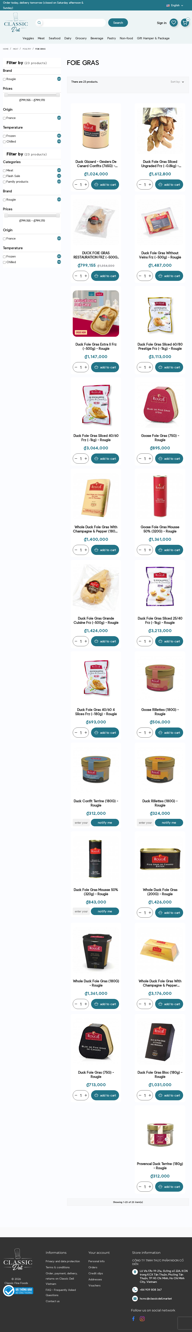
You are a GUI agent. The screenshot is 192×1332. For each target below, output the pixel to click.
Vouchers (94, 1285)
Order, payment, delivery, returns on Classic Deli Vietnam (61, 1278)
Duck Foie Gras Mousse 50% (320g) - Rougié (96, 892)
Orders (92, 1267)
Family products (17, 181)
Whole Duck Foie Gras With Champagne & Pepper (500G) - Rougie (160, 983)
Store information (146, 1253)
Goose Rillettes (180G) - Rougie (160, 712)
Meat (41, 38)
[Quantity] (81, 184)
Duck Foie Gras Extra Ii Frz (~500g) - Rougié (96, 346)
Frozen (11, 136)
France (11, 118)
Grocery (81, 38)
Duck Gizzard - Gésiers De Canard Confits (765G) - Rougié (96, 163)
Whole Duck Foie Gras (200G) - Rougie (160, 892)
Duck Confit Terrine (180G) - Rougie (96, 803)
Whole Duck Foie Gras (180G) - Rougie (96, 983)
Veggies (28, 38)
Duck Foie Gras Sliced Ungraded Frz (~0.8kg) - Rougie (160, 163)
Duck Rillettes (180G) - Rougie (159, 803)
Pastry (111, 38)
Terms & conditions (58, 1267)
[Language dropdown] (175, 5)
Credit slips (95, 1273)
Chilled (11, 141)
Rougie (11, 79)
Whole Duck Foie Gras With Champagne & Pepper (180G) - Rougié (96, 529)
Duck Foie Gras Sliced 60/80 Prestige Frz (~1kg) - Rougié (160, 346)
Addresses (95, 1279)
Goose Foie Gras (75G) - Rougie (160, 438)
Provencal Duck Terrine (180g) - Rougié (160, 1166)
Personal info (96, 1261)
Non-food (126, 38)
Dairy (67, 38)
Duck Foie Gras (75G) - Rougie (96, 1074)
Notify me (105, 822)
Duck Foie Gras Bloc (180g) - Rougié (160, 1074)
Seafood (54, 38)
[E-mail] (81, 822)
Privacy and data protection (63, 1261)
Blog (164, 6)
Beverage (97, 38)
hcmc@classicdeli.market (156, 1298)
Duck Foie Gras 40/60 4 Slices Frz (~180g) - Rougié (96, 712)
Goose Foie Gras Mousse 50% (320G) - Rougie (160, 529)
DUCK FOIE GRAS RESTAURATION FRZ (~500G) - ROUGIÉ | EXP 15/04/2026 (96, 255)
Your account (99, 1253)
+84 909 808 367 (151, 1289)
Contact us (53, 1301)
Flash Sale (13, 176)
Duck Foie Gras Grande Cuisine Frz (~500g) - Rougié (96, 620)
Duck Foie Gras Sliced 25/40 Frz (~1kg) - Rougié (160, 620)
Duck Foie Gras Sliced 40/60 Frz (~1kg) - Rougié (96, 438)
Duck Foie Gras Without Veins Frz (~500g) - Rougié (160, 255)
